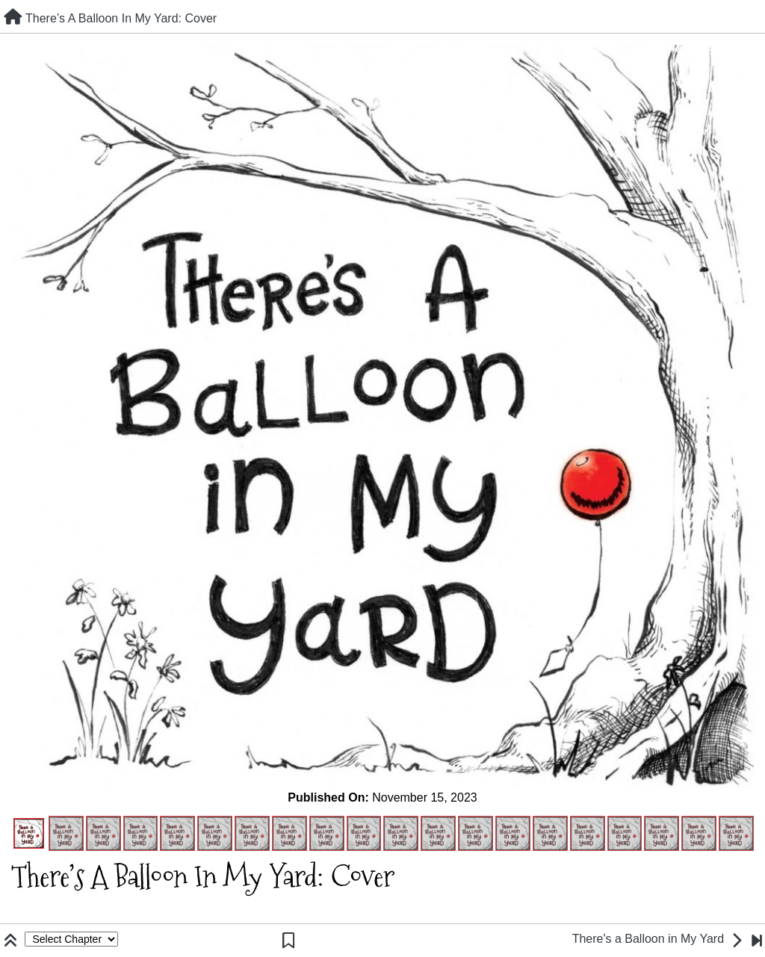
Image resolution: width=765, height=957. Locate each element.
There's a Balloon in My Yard (648, 938)
